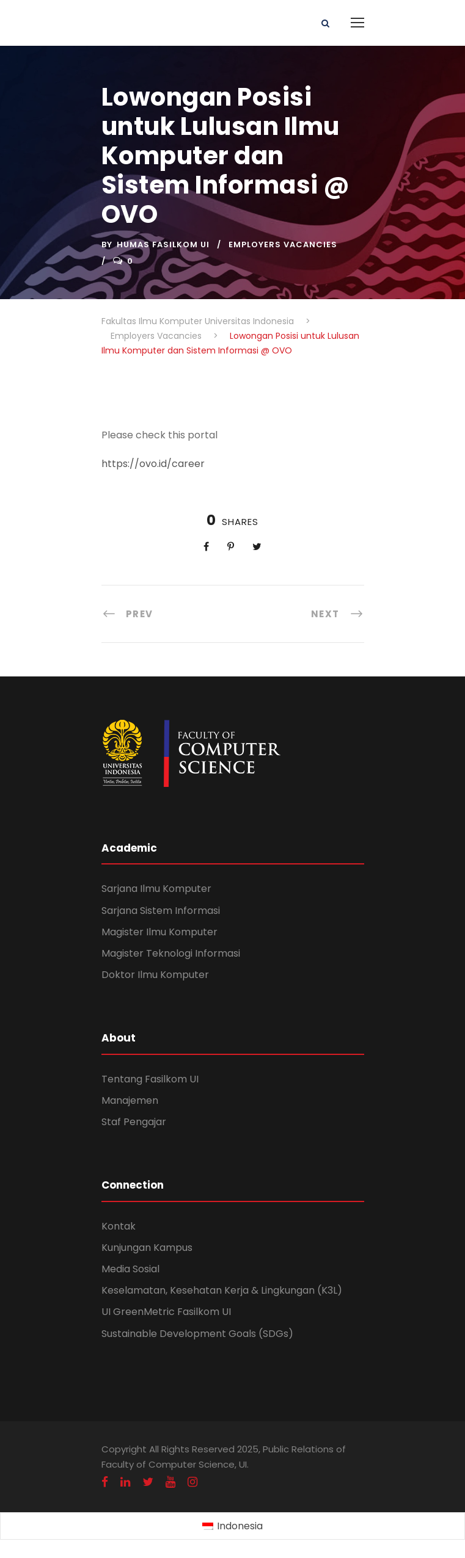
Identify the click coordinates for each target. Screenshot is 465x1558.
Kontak (118, 1226)
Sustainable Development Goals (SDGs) (197, 1334)
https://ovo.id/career (153, 464)
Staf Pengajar (133, 1122)
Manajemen (129, 1100)
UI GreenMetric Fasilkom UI (166, 1312)
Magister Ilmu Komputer (159, 932)
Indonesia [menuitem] (240, 1526)
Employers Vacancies (283, 244)
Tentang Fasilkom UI (150, 1079)
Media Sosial (130, 1269)
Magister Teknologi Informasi (170, 953)
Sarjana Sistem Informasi (160, 911)
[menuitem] (232, 1526)
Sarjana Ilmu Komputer (156, 889)
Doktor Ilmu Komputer (155, 975)
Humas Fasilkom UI (163, 244)
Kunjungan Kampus (146, 1248)
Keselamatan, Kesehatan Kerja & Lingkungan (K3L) (221, 1290)
